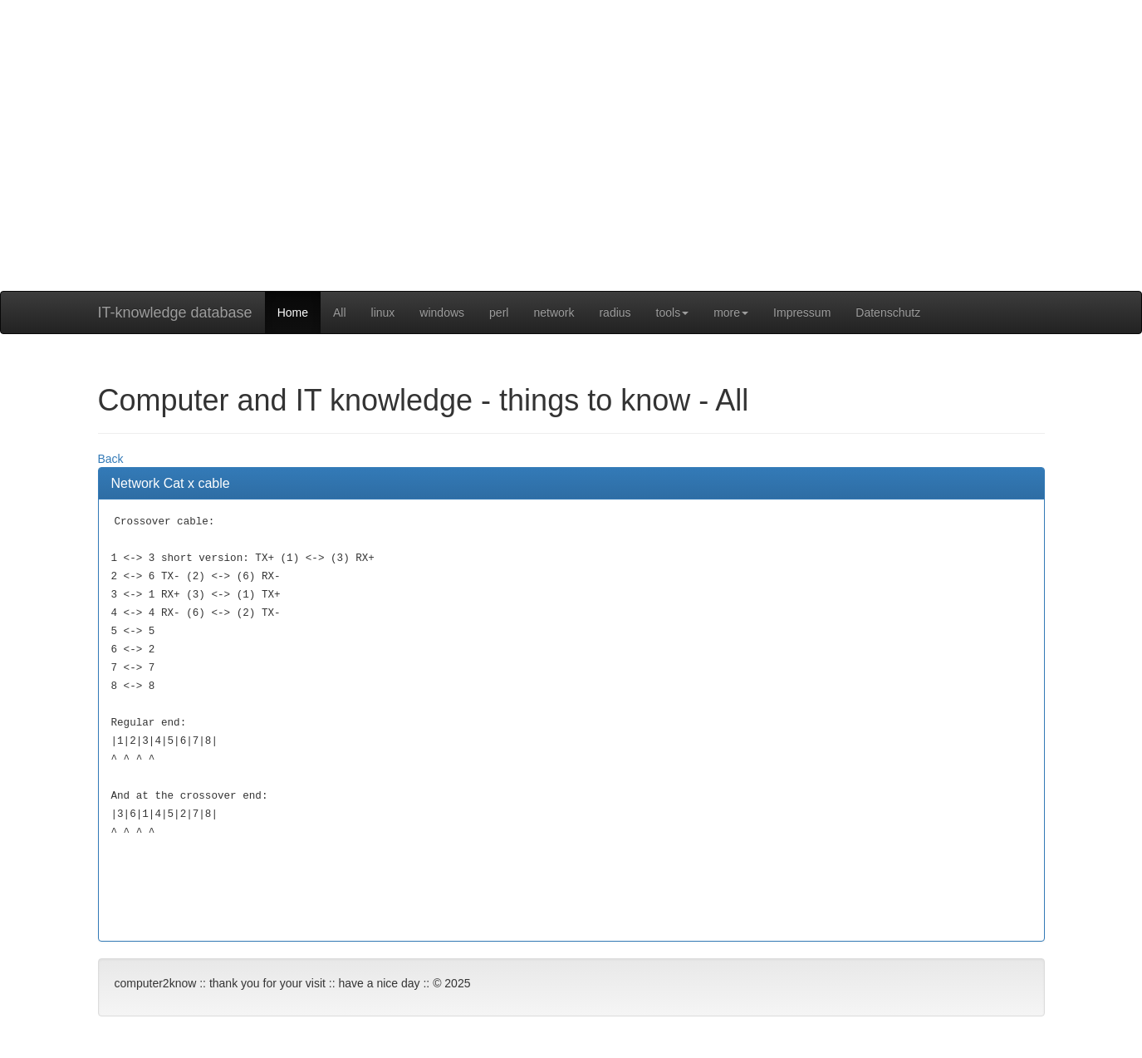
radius (614, 312)
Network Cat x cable (170, 483)
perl (498, 312)
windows (441, 312)
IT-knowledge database (175, 312)
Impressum (802, 312)
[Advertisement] (571, 174)
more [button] (730, 312)
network (553, 312)
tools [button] (672, 312)
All (339, 312)
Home (292, 312)
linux (383, 312)
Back (111, 458)
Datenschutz (887, 312)
